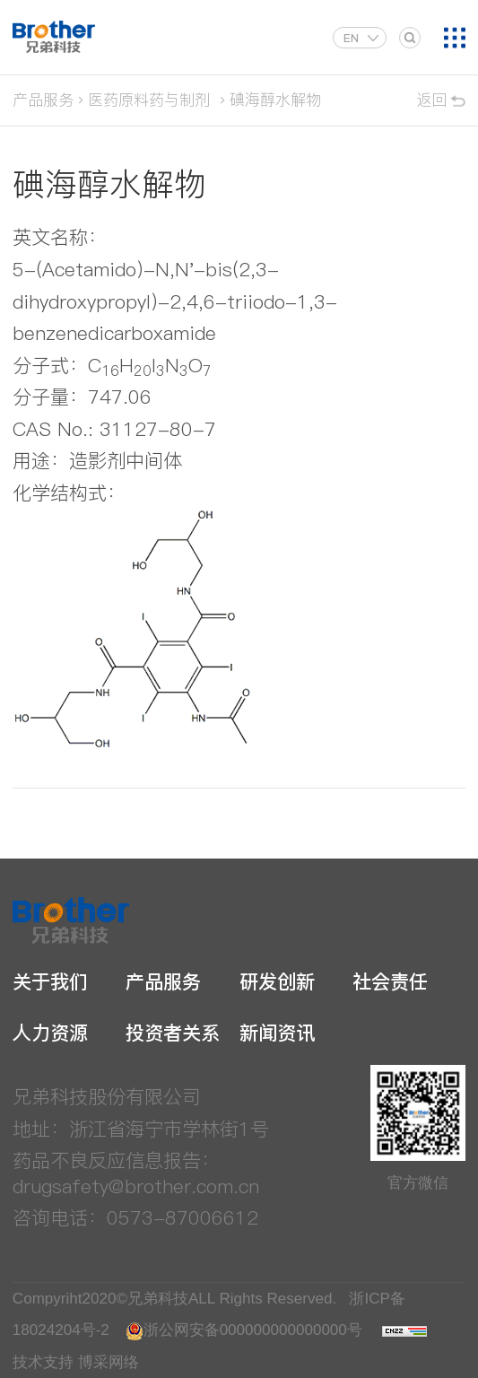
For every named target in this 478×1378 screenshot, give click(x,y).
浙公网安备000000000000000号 (244, 1330)
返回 (431, 99)
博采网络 (108, 1362)
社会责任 (390, 981)
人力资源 (50, 1032)
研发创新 (277, 981)
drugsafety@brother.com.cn (136, 1186)
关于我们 (50, 981)
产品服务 (43, 99)
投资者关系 (173, 1032)
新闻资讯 (277, 1032)
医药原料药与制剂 (149, 99)
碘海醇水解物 (275, 99)
